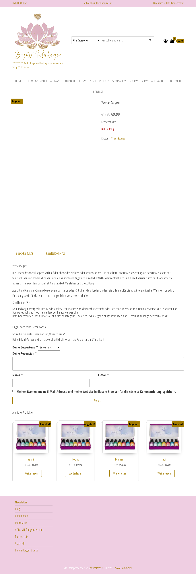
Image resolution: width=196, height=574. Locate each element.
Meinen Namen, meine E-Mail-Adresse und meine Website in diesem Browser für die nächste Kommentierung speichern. (96, 391)
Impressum (21, 522)
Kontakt (98, 91)
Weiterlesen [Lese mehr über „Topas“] (75, 473)
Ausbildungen (98, 80)
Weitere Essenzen (118, 138)
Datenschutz (21, 536)
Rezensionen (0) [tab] (55, 253)
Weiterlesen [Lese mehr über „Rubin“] (164, 473)
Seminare (117, 80)
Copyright (20, 543)
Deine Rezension (24, 353)
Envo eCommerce (123, 567)
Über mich (175, 80)
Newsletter (21, 502)
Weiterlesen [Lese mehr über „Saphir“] (31, 473)
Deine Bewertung (25, 347)
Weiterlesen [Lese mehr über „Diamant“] (120, 473)
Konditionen (21, 515)
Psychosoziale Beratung (43, 80)
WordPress (96, 567)
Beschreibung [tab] (24, 253)
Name (17, 374)
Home (18, 80)
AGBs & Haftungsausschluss (29, 529)
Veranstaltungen (152, 80)
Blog (17, 508)
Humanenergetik (74, 80)
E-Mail (103, 374)
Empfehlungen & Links (26, 550)
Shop (132, 80)
